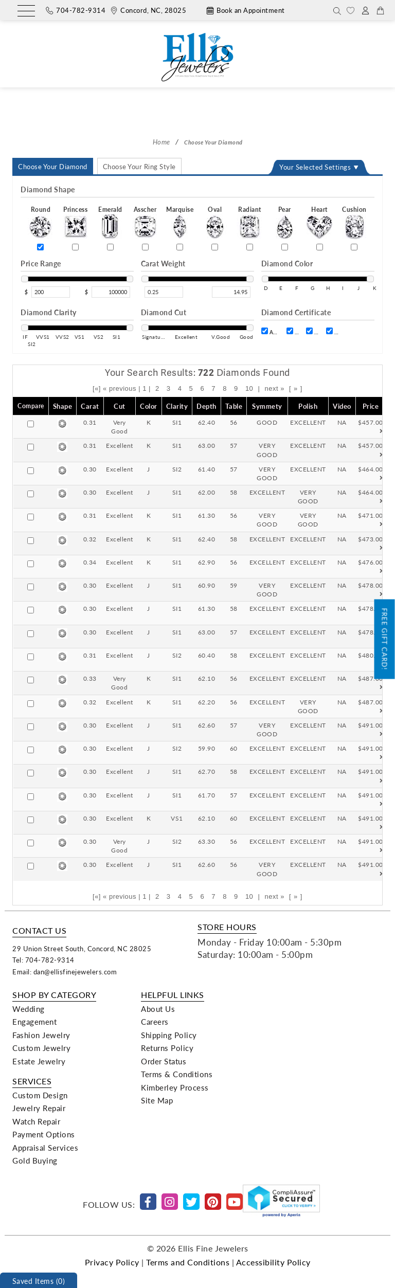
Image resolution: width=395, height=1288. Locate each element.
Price (371, 406)
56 (234, 422)
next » (274, 388)
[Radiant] (249, 247)
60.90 (207, 585)
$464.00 (370, 473)
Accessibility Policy (273, 1262)
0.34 (90, 562)
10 (249, 388)
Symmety (267, 406)
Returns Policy (167, 1048)
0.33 (90, 678)
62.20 (207, 702)
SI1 (177, 422)
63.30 (207, 841)
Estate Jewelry (38, 1061)
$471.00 (370, 520)
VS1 (177, 818)
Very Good (119, 426)
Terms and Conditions (187, 1262)
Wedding (28, 1009)
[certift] (264, 331)
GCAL (292, 332)
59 (234, 585)
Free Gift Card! (385, 639)
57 (234, 445)
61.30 (207, 515)
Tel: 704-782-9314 (43, 959)
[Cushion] (354, 247)
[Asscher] (145, 247)
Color (148, 406)
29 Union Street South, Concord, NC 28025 (81, 948)
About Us (158, 1009)
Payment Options (43, 1134)
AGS (270, 332)
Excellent (119, 445)
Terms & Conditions (176, 1074)
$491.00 (370, 729)
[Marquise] (179, 247)
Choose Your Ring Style (139, 166)
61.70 (207, 795)
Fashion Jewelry (41, 1035)
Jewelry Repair (38, 1108)
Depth (206, 406)
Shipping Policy (169, 1035)
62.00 (207, 492)
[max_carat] (231, 292)
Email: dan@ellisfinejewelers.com (64, 971)
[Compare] (30, 424)
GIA (312, 332)
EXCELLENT (308, 422)
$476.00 (370, 566)
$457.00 (370, 427)
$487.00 (370, 683)
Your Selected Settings (315, 166)
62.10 (207, 678)
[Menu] (26, 11)
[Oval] (214, 247)
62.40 (207, 422)
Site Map (157, 1100)
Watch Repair (36, 1121)
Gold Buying (35, 1160)
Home (161, 142)
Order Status (163, 1061)
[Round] (40, 247)
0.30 (90, 469)
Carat (90, 406)
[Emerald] (110, 247)
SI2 (177, 469)
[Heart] (319, 247)
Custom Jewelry (41, 1048)
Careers (155, 1022)
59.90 (207, 748)
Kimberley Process (175, 1087)
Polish (307, 406)
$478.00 (370, 589)
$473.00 (370, 543)
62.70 (207, 771)
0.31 (90, 422)
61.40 (207, 469)
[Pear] (284, 247)
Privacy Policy (112, 1262)
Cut (119, 406)
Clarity (177, 406)
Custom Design (40, 1095)
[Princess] (75, 247)
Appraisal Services (45, 1147)
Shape (63, 406)
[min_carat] (164, 292)
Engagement (34, 1022)
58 (234, 492)
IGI (332, 332)
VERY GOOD (267, 449)
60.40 (207, 655)
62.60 (207, 725)
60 (234, 748)
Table (234, 406)
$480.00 (370, 659)
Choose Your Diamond (52, 166)
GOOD (267, 422)
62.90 (207, 562)
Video (342, 406)
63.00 (207, 445)
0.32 (90, 539)
